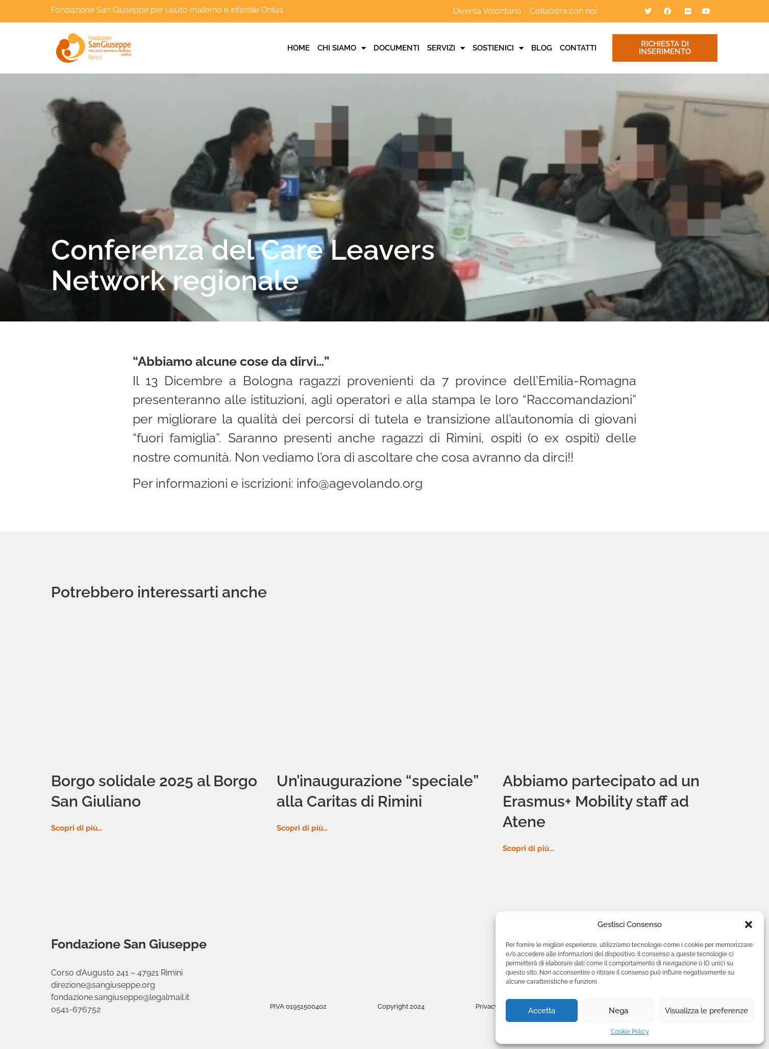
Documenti (396, 48)
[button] (748, 924)
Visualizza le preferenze (706, 1010)
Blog (541, 48)
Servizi (446, 48)
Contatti (578, 48)
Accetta (541, 1010)
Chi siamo (341, 48)
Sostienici (498, 48)
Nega (618, 1010)
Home (298, 48)
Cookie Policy (630, 1031)
